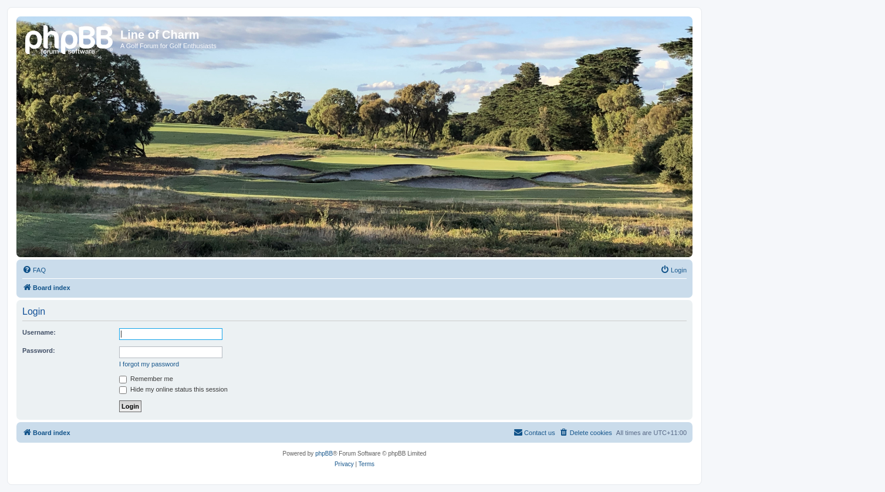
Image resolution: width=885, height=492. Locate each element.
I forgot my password (149, 364)
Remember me (146, 378)
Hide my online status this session (173, 389)
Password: (38, 350)
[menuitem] (34, 270)
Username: (39, 332)
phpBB (324, 453)
